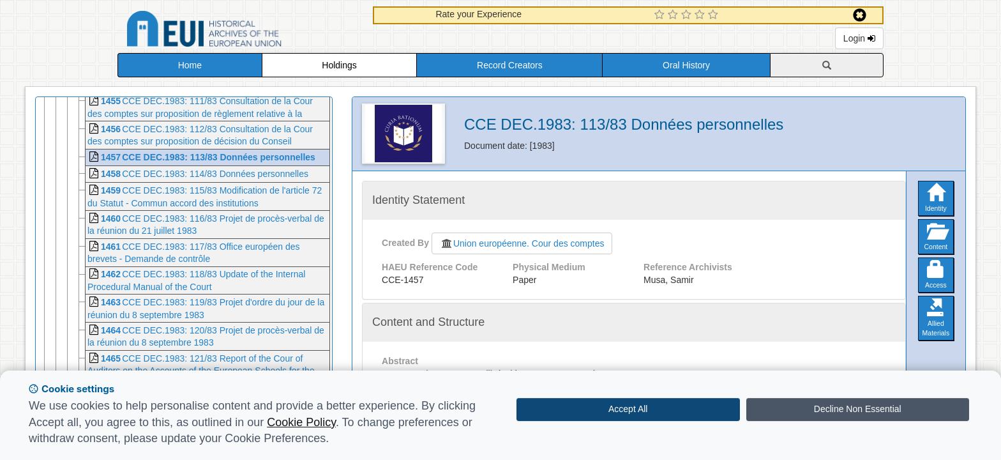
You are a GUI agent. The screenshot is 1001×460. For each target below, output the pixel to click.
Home (190, 65)
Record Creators (510, 65)
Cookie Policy (301, 422)
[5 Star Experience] (714, 15)
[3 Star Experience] (688, 15)
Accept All (627, 409)
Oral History (686, 65)
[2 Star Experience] (674, 15)
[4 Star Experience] (701, 15)
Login (859, 38)
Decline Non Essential (857, 409)
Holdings (339, 65)
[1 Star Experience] (661, 15)
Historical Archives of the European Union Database (240, 31)
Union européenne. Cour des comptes (522, 243)
